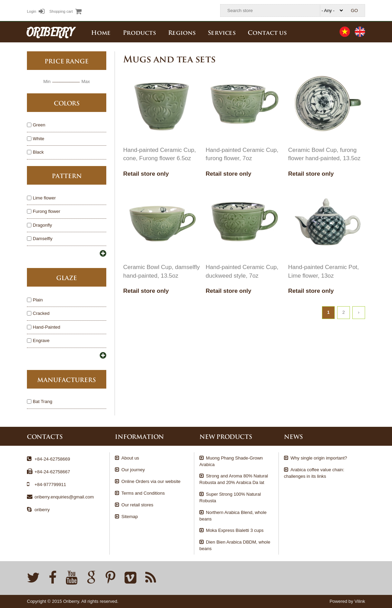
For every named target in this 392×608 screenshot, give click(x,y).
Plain (38, 300)
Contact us (267, 32)
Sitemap (129, 516)
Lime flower (44, 198)
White (38, 139)
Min (46, 81)
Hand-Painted (46, 327)
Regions (182, 32)
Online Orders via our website (150, 481)
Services (222, 32)
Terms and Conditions (143, 493)
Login (36, 11)
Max (85, 81)
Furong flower (46, 211)
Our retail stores (137, 504)
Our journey (133, 469)
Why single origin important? (319, 458)
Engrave (41, 341)
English (360, 32)
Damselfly (42, 239)
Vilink (359, 601)
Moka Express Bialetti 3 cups (235, 530)
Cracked (41, 313)
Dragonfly (42, 225)
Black (38, 152)
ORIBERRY (50, 32)
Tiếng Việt (345, 32)
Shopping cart (65, 11)
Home (101, 32)
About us (130, 458)
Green (39, 125)
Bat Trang (42, 402)
